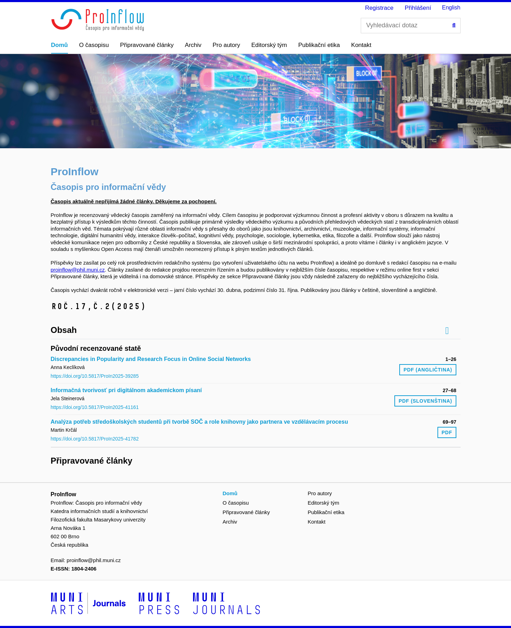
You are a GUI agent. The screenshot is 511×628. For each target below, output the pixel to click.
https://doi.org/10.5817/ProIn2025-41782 (95, 439)
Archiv (193, 45)
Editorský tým (269, 45)
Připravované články (147, 45)
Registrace (379, 8)
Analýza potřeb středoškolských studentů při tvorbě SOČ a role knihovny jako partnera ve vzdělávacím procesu (199, 422)
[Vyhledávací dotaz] (411, 25)
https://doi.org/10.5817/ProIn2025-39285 (95, 376)
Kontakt (361, 45)
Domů (59, 45)
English (451, 8)
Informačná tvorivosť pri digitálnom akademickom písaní (126, 390)
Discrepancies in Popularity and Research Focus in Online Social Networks (151, 359)
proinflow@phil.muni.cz (78, 270)
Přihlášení (418, 8)
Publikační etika (319, 45)
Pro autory (226, 45)
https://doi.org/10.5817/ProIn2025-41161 (95, 407)
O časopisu (94, 45)
